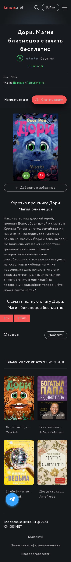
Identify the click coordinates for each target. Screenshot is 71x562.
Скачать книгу (49, 100)
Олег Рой (35, 66)
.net (14, 8)
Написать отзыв (16, 100)
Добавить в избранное (35, 187)
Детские (18, 83)
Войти (50, 7)
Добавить (55, 335)
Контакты (35, 537)
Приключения (35, 83)
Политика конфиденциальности (35, 545)
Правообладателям (35, 554)
